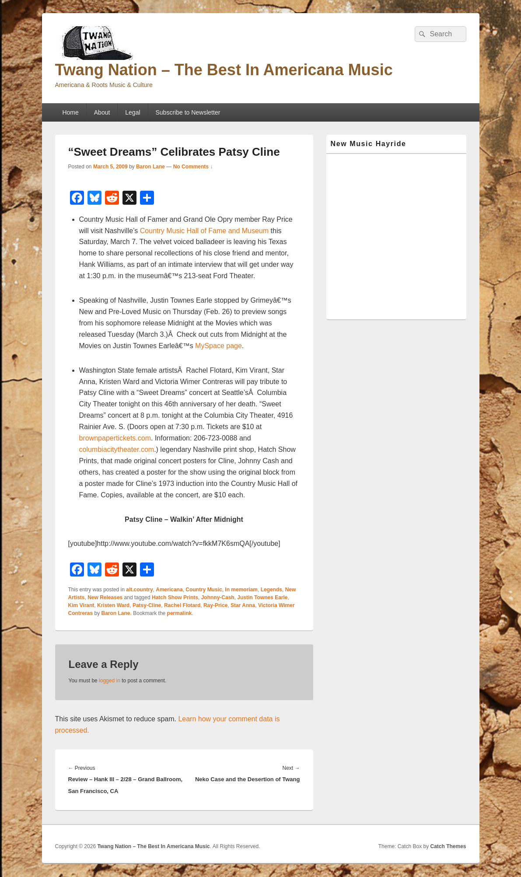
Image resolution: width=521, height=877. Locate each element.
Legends (271, 590)
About (102, 112)
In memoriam (241, 590)
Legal (132, 112)
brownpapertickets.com (115, 438)
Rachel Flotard (182, 605)
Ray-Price (215, 605)
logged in (109, 681)
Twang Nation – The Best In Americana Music (224, 70)
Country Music (203, 590)
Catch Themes (448, 846)
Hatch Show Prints (175, 597)
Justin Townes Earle (262, 597)
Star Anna (243, 605)
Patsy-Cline (147, 605)
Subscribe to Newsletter (188, 112)
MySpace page (218, 345)
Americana (169, 590)
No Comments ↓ (193, 167)
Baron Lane (150, 167)
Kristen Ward (113, 605)
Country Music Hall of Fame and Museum (204, 230)
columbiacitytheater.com (116, 449)
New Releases (104, 597)
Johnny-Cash (217, 597)
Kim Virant (81, 605)
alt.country (139, 590)
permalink (179, 613)
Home (70, 112)
